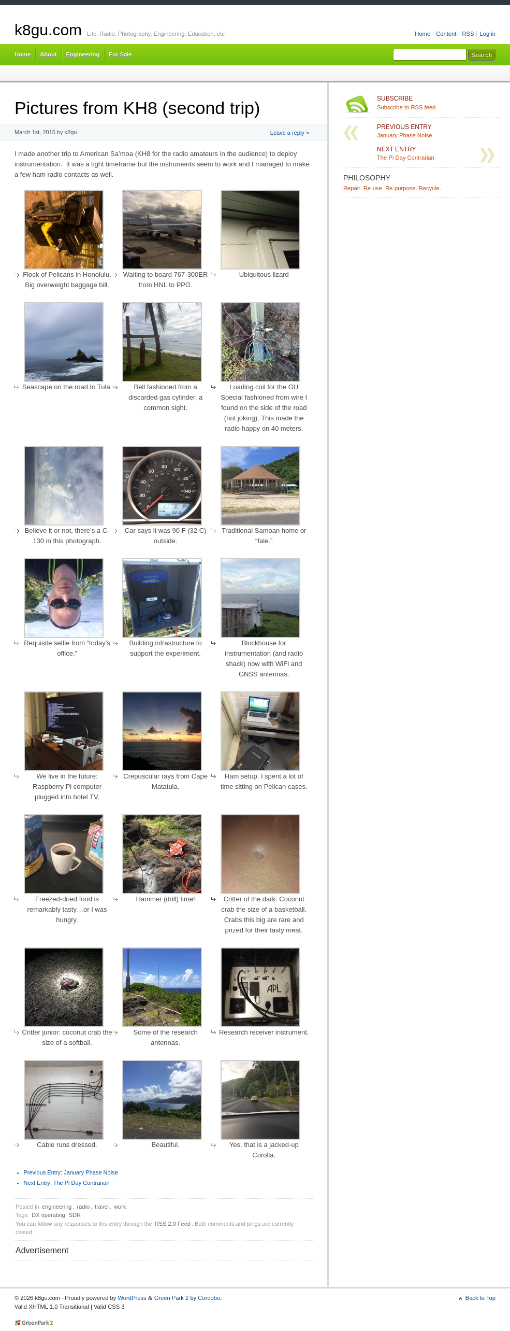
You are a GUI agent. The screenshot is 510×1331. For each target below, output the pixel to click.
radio (83, 1206)
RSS (468, 34)
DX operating (48, 1215)
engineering (57, 1206)
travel (102, 1206)
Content (446, 34)
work (120, 1206)
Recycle (429, 188)
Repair (351, 188)
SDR (75, 1215)
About (48, 54)
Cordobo (209, 1298)
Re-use (372, 188)
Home (422, 34)
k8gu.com (48, 29)
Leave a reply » (289, 133)
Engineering (83, 54)
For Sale (120, 54)
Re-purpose (400, 188)
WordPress (132, 1298)
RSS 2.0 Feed (173, 1224)
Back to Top (480, 1298)
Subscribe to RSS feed (436, 102)
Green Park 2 (171, 1298)
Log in (487, 34)
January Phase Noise (71, 1172)
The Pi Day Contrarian (67, 1183)
